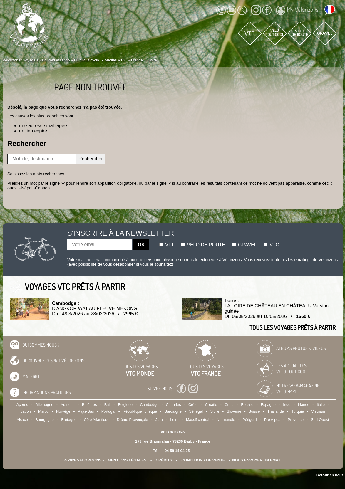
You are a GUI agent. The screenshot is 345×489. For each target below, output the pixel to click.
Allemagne (44, 404)
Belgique (125, 404)
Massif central (197, 419)
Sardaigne (173, 411)
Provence (296, 419)
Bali (107, 404)
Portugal (108, 411)
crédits (164, 460)
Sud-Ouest (320, 419)
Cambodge (149, 404)
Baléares (89, 404)
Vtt (166, 244)
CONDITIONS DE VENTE (203, 460)
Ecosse (247, 404)
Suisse (254, 411)
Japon (26, 411)
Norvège (63, 411)
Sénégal (196, 411)
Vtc (271, 244)
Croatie (211, 404)
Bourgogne (44, 419)
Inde (286, 404)
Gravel (244, 244)
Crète (192, 404)
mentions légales (127, 460)
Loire (174, 419)
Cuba (229, 404)
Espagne (268, 404)
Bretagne (68, 419)
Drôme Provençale (132, 419)
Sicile (215, 411)
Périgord (249, 419)
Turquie (297, 411)
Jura (159, 419)
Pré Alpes (272, 419)
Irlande (303, 404)
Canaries (173, 404)
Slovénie (234, 411)
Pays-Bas (86, 411)
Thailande (275, 411)
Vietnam (318, 411)
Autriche (68, 404)
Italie (321, 404)
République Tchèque (140, 411)
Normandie (226, 419)
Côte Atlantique (96, 419)
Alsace (22, 419)
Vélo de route (203, 244)
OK (141, 244)
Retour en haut (329, 475)
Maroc (43, 411)
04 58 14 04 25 (177, 450)
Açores (22, 404)
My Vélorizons (297, 10)
